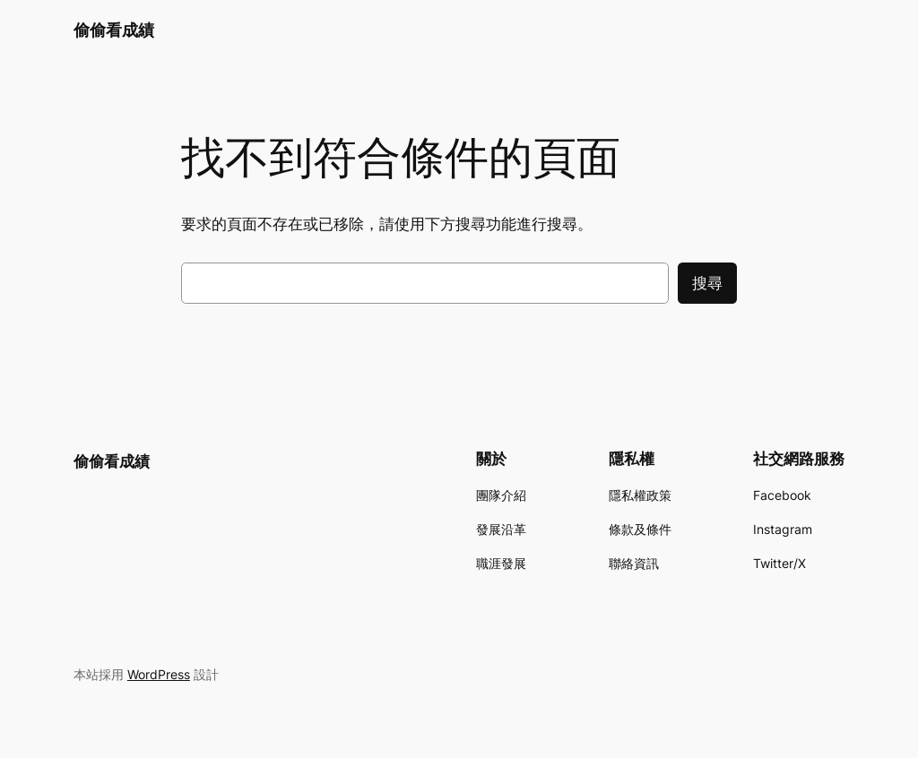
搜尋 (707, 283)
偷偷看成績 (114, 30)
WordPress (158, 674)
